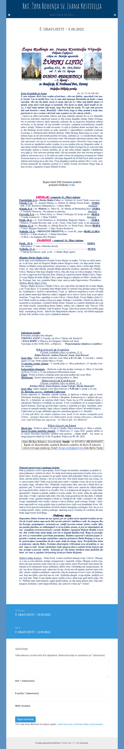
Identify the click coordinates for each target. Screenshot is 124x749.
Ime (24, 680)
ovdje (72, 184)
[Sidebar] (9, 15)
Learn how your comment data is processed (80, 724)
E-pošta (27, 693)
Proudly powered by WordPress (48, 743)
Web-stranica (22, 705)
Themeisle (83, 743)
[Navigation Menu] (115, 15)
